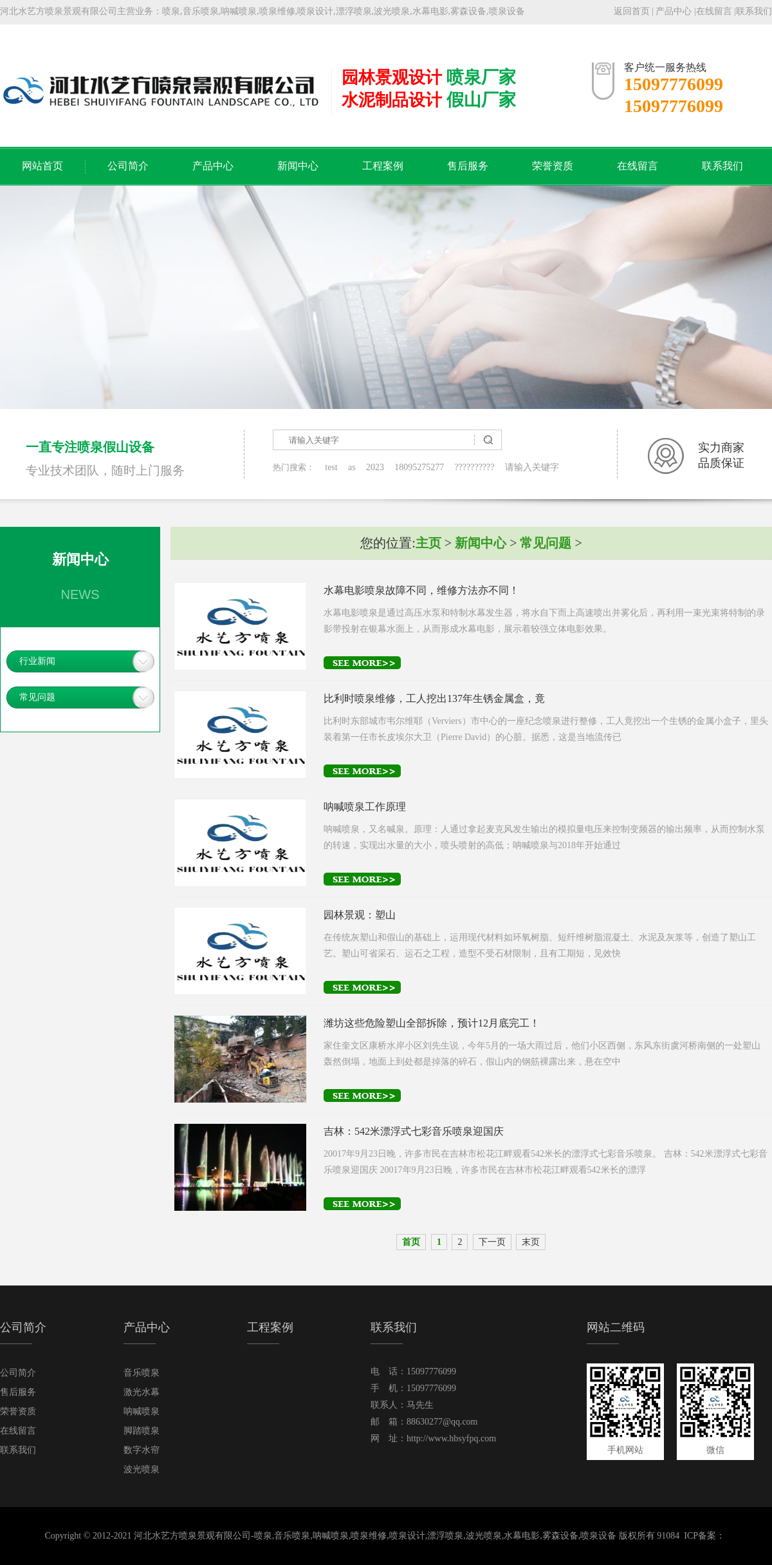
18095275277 (419, 467)
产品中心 (674, 11)
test (331, 467)
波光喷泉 (142, 1469)
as (352, 467)
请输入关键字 (532, 467)
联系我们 (754, 11)
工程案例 (382, 165)
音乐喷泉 (142, 1373)
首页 (411, 1242)
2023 (375, 467)
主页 (428, 543)
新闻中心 (297, 165)
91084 (668, 1536)
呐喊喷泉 (142, 1411)
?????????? (474, 467)
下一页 (492, 1242)
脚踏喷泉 (142, 1431)
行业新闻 (37, 661)
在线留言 (714, 11)
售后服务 (467, 165)
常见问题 (37, 697)
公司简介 (128, 165)
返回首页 (632, 11)
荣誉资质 (552, 165)
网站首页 (42, 165)
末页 (531, 1242)
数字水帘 (142, 1450)
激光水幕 (142, 1392)
